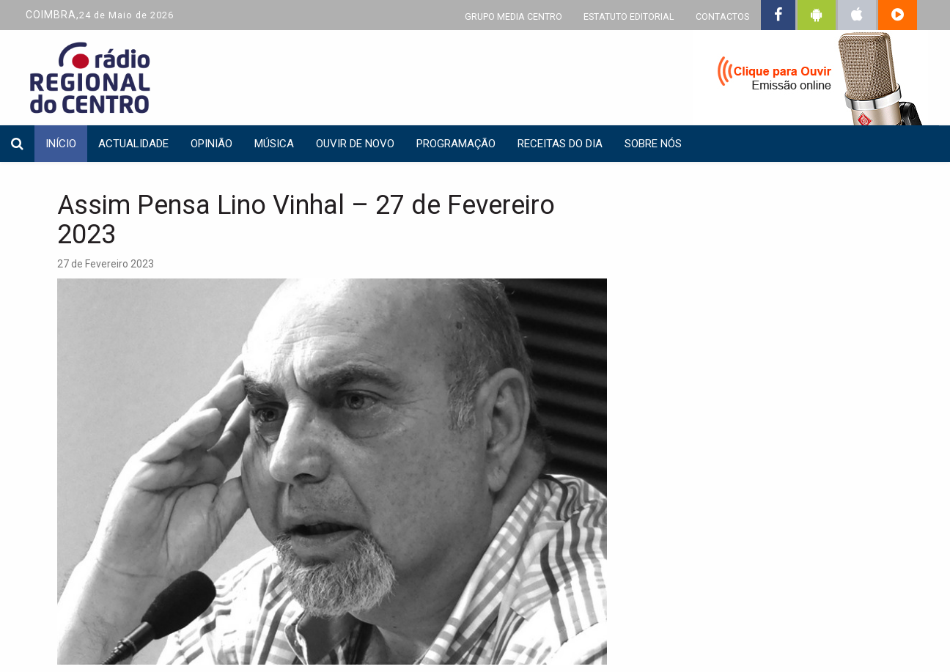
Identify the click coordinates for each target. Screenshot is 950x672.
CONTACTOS (722, 16)
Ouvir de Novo (355, 143)
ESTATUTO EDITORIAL (628, 16)
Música (274, 143)
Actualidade (133, 143)
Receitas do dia (560, 143)
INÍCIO (60, 143)
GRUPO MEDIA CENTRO (513, 16)
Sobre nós (653, 143)
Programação (456, 143)
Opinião (211, 143)
